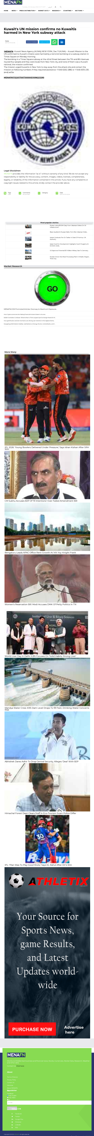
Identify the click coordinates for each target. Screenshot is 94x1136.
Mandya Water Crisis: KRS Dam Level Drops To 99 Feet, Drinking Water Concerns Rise (46, 706)
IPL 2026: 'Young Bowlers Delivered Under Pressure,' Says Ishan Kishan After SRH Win (46, 448)
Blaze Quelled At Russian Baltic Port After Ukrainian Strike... (69, 232)
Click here (20, 1062)
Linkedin (16, 1121)
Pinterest (16, 1118)
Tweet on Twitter (44, 42)
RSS (15, 1124)
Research (56, 10)
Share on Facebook (32, 42)
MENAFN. (16, 1130)
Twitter (16, 1113)
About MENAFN (12, 1084)
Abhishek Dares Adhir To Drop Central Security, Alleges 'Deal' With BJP (41, 758)
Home (6, 10)
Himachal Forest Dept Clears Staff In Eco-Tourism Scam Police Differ (40, 810)
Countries (67, 10)
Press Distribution (27, 10)
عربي (50, 7)
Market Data (43, 10)
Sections (78, 10)
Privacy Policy (11, 1076)
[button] (55, 7)
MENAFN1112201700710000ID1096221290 (24, 77)
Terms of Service (12, 1073)
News (14, 10)
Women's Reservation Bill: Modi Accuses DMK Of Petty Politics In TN (40, 603)
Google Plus (17, 1115)
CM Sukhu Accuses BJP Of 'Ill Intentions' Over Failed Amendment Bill (40, 500)
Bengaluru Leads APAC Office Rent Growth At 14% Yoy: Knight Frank (40, 551)
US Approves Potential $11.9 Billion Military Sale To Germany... (69, 250)
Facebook (17, 1110)
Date (7, 41)
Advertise (10, 1081)
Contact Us (10, 1079)
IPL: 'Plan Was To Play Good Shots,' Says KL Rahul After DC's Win (38, 861)
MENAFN (8, 51)
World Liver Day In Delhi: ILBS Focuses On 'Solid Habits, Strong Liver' (40, 654)
